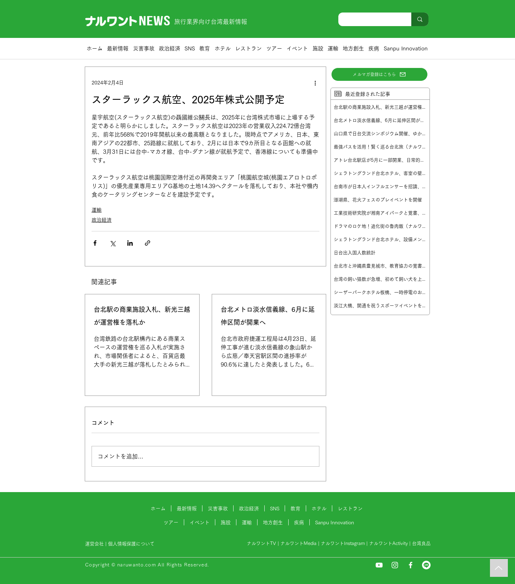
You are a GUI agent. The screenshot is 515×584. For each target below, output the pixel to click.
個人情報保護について (132, 543)
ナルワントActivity (388, 543)
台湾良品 (421, 543)
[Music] (499, 568)
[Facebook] (410, 565)
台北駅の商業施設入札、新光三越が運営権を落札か (142, 315)
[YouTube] (379, 565)
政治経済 (102, 219)
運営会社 (94, 543)
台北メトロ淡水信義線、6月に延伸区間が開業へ (268, 315)
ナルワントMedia (298, 543)
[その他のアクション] (315, 82)
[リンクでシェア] (147, 243)
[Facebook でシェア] (95, 243)
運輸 (97, 209)
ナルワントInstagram (343, 543)
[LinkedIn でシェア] (130, 243)
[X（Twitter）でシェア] (112, 243)
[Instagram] (395, 565)
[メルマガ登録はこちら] (379, 74)
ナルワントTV (261, 543)
